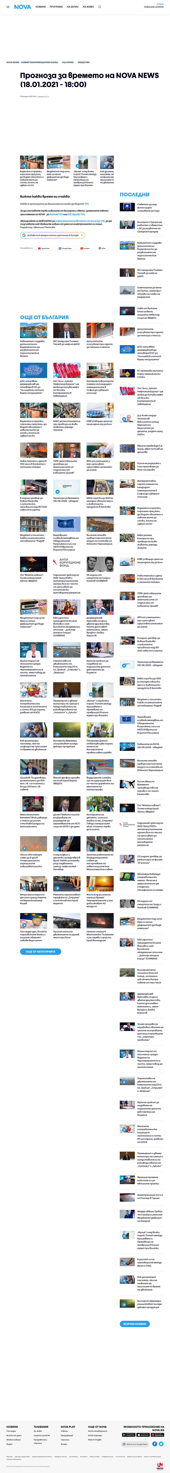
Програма (56, 6)
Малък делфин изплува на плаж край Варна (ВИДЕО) (66, 780)
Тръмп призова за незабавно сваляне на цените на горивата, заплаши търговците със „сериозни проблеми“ (150, 1032)
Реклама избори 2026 (22, 1456)
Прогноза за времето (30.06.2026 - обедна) (66, 499)
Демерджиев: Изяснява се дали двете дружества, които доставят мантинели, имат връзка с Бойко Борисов (98, 626)
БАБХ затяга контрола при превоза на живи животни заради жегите (66, 425)
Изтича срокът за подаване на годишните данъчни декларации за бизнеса (98, 666)
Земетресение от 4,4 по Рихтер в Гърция (150, 1196)
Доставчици (73, 1456)
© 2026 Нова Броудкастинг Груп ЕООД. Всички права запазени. (28, 1466)
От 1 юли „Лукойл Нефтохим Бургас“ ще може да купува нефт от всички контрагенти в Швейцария (66, 388)
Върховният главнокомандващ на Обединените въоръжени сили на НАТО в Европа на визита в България (66, 542)
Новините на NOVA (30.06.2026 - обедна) (149, 745)
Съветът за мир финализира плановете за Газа (148, 207)
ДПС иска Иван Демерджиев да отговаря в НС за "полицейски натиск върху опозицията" (32, 387)
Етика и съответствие (152, 1456)
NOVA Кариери (95, 1435)
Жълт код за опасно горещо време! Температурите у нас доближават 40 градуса (100, 900)
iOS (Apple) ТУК (76, 214)
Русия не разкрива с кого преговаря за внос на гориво (149, 466)
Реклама (9, 1456)
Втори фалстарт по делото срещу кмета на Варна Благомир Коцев (33, 899)
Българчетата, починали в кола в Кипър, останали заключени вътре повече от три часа (149, 976)
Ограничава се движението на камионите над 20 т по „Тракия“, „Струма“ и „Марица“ (66, 666)
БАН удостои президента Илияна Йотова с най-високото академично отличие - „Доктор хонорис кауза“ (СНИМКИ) (66, 626)
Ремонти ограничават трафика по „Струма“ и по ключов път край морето (66, 899)
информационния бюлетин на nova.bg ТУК (79, 221)
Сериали (65, 1440)
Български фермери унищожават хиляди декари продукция (65, 743)
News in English (94, 1440)
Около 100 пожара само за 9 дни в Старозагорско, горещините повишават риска (31, 860)
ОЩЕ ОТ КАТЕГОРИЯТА (40, 951)
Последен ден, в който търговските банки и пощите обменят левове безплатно (33, 936)
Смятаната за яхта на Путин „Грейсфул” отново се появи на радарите (149, 292)
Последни (11, 1431)
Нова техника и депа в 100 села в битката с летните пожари (33, 464)
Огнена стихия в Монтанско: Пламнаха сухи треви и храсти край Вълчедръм (100, 936)
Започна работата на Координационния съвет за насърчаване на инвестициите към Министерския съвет (100, 861)
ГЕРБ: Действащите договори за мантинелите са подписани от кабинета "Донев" (65, 467)
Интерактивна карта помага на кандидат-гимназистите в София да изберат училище (100, 387)
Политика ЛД (120, 1456)
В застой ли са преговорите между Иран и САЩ (149, 1262)
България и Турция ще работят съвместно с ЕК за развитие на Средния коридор (150, 227)
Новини (40, 6)
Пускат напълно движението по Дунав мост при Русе (66, 934)
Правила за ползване (134, 1456)
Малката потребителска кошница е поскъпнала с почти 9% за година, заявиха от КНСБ (33, 706)
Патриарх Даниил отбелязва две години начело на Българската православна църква (100, 746)
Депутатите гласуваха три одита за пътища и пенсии (100, 344)
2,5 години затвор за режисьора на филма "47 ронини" (149, 859)
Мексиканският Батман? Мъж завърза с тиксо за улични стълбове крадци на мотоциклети (33, 820)
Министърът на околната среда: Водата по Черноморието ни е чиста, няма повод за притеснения (32, 668)
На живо (88, 6)
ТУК (86, 204)
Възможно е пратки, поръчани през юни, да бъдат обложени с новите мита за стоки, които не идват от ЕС (33, 428)
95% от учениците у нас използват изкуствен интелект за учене (99, 465)
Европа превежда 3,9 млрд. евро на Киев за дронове (150, 448)
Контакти (84, 1456)
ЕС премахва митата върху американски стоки (150, 373)
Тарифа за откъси (60, 1456)
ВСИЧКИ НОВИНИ (135, 1323)
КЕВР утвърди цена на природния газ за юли (99, 422)
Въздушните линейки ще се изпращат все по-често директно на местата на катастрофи (100, 783)
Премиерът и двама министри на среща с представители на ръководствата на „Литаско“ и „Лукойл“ (66, 706)
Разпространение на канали (42, 1456)
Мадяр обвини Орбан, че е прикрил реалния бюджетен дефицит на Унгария (150, 1216)
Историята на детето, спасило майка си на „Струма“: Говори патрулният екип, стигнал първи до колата (100, 821)
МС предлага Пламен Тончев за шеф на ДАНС (66, 342)
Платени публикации (13, 1459)
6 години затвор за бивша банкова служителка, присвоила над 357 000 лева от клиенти (33, 504)
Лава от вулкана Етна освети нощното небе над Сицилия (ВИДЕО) (148, 313)
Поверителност (107, 1456)
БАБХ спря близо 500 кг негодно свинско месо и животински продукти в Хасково (100, 502)
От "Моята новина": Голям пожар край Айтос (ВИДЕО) (32, 578)
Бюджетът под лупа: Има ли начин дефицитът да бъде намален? (32, 622)
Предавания (67, 1435)
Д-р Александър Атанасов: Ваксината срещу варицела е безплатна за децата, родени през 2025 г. (150, 425)
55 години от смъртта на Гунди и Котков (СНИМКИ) (98, 578)
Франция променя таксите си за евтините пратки (148, 1180)
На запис (73, 6)
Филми (64, 1444)
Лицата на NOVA (42, 1435)
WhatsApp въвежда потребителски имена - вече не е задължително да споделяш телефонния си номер (150, 882)
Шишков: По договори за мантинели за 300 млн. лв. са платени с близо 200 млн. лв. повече (33, 783)
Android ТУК (56, 214)
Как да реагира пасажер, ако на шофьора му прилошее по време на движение (33, 745)
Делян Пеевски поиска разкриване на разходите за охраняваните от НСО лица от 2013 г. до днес (66, 820)
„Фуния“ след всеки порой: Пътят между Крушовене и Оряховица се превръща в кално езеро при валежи (99, 708)
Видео (9, 1444)
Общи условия (94, 1456)
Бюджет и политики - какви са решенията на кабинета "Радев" (32, 538)
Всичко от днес (14, 1435)
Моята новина (14, 1440)
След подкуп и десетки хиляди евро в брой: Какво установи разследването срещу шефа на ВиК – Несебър (66, 861)
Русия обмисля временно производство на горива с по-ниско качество (148, 787)
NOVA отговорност (97, 1431)
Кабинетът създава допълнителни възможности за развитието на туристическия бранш (32, 348)
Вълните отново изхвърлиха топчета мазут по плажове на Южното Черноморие (99, 539)
